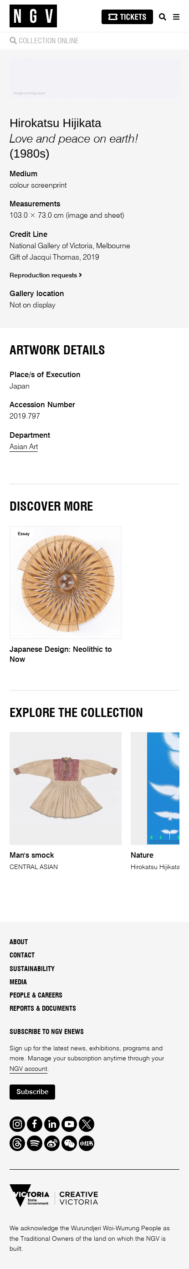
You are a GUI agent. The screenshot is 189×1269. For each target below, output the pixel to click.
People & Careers (36, 996)
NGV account (28, 1069)
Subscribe (32, 1092)
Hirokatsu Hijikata (56, 123)
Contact (22, 955)
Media (18, 982)
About (19, 942)
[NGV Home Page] (33, 16)
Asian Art (24, 447)
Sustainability (32, 969)
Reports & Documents (43, 1009)
